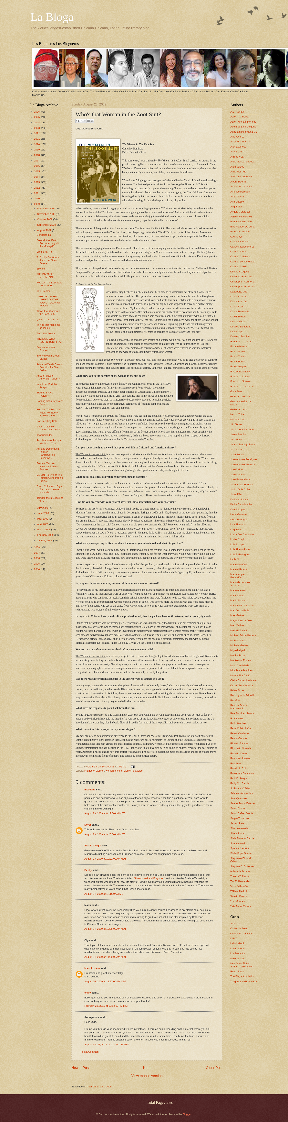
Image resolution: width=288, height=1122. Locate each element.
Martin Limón (237, 600)
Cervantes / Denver (241, 933)
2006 (37, 558)
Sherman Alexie (239, 828)
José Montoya (238, 474)
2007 (37, 552)
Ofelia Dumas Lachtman (243, 680)
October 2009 (45, 219)
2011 (37, 193)
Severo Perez (238, 823)
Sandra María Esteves (242, 803)
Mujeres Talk (237, 958)
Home (147, 1068)
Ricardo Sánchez (240, 743)
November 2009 (46, 214)
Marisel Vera (237, 595)
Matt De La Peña (239, 610)
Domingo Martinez (240, 336)
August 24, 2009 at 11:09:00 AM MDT (105, 956)
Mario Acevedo (238, 590)
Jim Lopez (236, 439)
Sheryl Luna (237, 833)
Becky (88, 870)
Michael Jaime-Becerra (243, 635)
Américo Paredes (240, 191)
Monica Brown (238, 655)
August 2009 (44, 230)
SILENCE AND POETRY (44, 394)
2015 (37, 171)
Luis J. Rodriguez (240, 554)
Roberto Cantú (238, 753)
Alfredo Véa (236, 156)
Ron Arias (235, 763)
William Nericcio (239, 891)
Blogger (187, 1114)
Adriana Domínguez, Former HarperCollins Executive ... (47, 453)
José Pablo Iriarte (240, 479)
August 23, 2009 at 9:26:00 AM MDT (104, 834)
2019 (37, 149)
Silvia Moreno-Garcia (242, 838)
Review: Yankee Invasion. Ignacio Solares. (47, 466)
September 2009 (47, 224)
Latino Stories (238, 948)
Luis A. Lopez (237, 544)
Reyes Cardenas (239, 733)
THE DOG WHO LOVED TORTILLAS (49, 340)
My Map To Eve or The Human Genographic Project (49, 477)
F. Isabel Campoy (240, 371)
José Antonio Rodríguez (243, 459)
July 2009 (43, 507)
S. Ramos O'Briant (240, 788)
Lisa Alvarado (237, 524)
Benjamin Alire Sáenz (242, 221)
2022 (37, 133)
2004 (37, 569)
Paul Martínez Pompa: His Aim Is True (48, 442)
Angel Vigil (236, 206)
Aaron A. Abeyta (239, 116)
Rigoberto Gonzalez (241, 748)
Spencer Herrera (239, 848)
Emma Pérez (237, 351)
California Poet (238, 928)
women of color (114, 770)
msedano (90, 789)
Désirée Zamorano (240, 326)
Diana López (237, 331)
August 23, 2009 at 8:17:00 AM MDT (104, 813)
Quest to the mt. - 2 (47, 319)
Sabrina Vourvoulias (241, 793)
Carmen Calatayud (240, 256)
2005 (37, 563)
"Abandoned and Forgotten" (149, 878)
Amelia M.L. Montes (241, 186)
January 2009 (45, 540)
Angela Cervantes (240, 211)
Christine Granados (241, 276)
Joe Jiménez (237, 449)
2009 (37, 204)
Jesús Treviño (238, 434)
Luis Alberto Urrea (240, 549)
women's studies (133, 770)
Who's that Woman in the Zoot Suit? (48, 312)
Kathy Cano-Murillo (241, 504)
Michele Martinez (239, 645)
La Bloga (52, 16)
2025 (37, 117)
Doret (87, 824)
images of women (94, 770)
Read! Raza (237, 971)
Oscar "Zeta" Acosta (241, 685)
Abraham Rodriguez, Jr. (243, 131)
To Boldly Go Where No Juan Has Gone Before (49, 260)
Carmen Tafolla (238, 266)
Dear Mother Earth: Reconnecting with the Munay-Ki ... (48, 243)
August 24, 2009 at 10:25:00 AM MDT (105, 928)
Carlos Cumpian (239, 241)
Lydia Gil (235, 559)
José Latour (236, 469)
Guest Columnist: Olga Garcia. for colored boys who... (49, 489)
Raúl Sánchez (238, 723)
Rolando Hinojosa (240, 758)
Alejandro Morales (240, 141)
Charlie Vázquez (239, 271)
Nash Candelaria (239, 665)
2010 (37, 198)
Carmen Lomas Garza (242, 261)
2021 (37, 138)
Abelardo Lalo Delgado (243, 126)
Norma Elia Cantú (240, 675)
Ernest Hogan (238, 366)
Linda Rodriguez (239, 519)
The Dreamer (43, 291)
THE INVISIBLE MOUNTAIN (45, 276)
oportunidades (44, 435)
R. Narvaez (236, 718)
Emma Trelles (238, 356)
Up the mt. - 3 (44, 251)
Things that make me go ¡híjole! (48, 326)
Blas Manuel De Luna (242, 226)
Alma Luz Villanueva (241, 176)
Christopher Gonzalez (242, 286)
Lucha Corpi (237, 539)
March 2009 (44, 529)
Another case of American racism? (48, 377)
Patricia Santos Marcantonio (238, 707)
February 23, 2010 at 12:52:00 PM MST (106, 1005)
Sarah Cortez (237, 808)
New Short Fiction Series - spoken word (242, 965)
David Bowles (238, 316)
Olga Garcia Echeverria (100, 766)
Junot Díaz (236, 494)
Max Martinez (237, 615)
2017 (37, 160)
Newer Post (80, 1068)
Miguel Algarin (238, 650)
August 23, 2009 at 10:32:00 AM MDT (105, 858)
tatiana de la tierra (240, 871)
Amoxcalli (235, 923)
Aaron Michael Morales (243, 121)
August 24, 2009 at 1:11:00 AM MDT (104, 893)
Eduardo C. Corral (240, 341)
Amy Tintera (237, 196)
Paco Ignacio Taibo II (242, 695)
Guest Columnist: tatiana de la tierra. (48, 428)
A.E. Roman (237, 111)
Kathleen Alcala (239, 499)
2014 (37, 176)
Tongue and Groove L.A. (244, 981)
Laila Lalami (237, 943)
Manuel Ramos (238, 569)
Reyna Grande (238, 738)
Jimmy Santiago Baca (242, 444)
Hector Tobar (237, 414)
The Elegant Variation (242, 976)
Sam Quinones (238, 798)
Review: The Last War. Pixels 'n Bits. (49, 284)
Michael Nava (238, 640)
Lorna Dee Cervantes (242, 534)
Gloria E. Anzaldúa (240, 396)
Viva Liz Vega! (92, 845)
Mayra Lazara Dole (241, 620)
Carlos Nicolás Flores (242, 246)
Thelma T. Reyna (239, 876)
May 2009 (43, 518)
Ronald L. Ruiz (238, 768)
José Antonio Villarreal (242, 464)
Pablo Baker (237, 690)
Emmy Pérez (237, 361)
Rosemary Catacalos (242, 773)
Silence (40, 268)
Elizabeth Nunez (239, 346)
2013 (37, 182)
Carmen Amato (238, 251)
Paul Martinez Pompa (242, 713)
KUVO (234, 938)
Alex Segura (237, 151)
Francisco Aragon (240, 376)
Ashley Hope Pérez (241, 216)
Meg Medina (237, 625)
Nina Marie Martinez (241, 670)
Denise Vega (237, 321)
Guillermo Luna (238, 409)
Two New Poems (46, 333)
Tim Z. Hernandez (240, 881)
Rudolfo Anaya (238, 778)
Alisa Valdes (237, 166)
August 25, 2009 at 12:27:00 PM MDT (105, 981)
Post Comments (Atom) (100, 1086)
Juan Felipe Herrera (241, 484)
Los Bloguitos (237, 953)
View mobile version (147, 1076)
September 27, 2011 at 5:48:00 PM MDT (106, 1044)
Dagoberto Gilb (238, 291)
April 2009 (43, 524)
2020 (37, 144)
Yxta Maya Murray (240, 906)
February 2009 (45, 535)
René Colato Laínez (241, 728)
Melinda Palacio (239, 630)
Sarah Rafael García (241, 813)
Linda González (239, 514)
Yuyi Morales (237, 901)
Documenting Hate (46, 421)
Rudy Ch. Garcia (239, 783)
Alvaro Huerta (238, 181)
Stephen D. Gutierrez (242, 866)
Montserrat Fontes (240, 660)
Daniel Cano (237, 306)
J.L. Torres (236, 424)
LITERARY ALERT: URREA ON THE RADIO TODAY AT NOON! (48, 301)
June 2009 (43, 513)
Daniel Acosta (238, 296)
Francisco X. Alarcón (241, 386)
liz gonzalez (236, 529)
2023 (37, 127)
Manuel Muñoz (238, 564)
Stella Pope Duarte (241, 853)
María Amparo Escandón (238, 576)
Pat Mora (235, 700)
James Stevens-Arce (242, 429)
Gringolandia (43, 234)
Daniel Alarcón (238, 301)
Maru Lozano (92, 968)
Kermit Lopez (237, 509)
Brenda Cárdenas (240, 231)
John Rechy (237, 454)
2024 (37, 122)
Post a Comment (89, 1051)
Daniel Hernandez (240, 311)
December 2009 (46, 208)
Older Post (214, 1068)
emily (87, 992)
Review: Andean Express (45, 349)
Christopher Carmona (242, 281)
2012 (37, 187)
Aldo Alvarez (237, 136)
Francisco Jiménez (240, 381)
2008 (37, 547)
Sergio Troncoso (239, 818)
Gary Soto (236, 391)
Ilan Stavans (237, 419)
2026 (37, 111)
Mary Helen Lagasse (241, 605)
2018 (37, 155)
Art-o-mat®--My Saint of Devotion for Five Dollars (49, 367)
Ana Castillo (237, 201)
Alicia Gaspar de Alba (242, 161)
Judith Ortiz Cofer (240, 489)
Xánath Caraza (238, 896)
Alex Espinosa (238, 146)
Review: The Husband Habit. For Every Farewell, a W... (48, 412)
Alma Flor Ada (238, 171)
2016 (37, 165)
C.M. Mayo (236, 236)
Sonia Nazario (238, 843)
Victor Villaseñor (239, 886)
